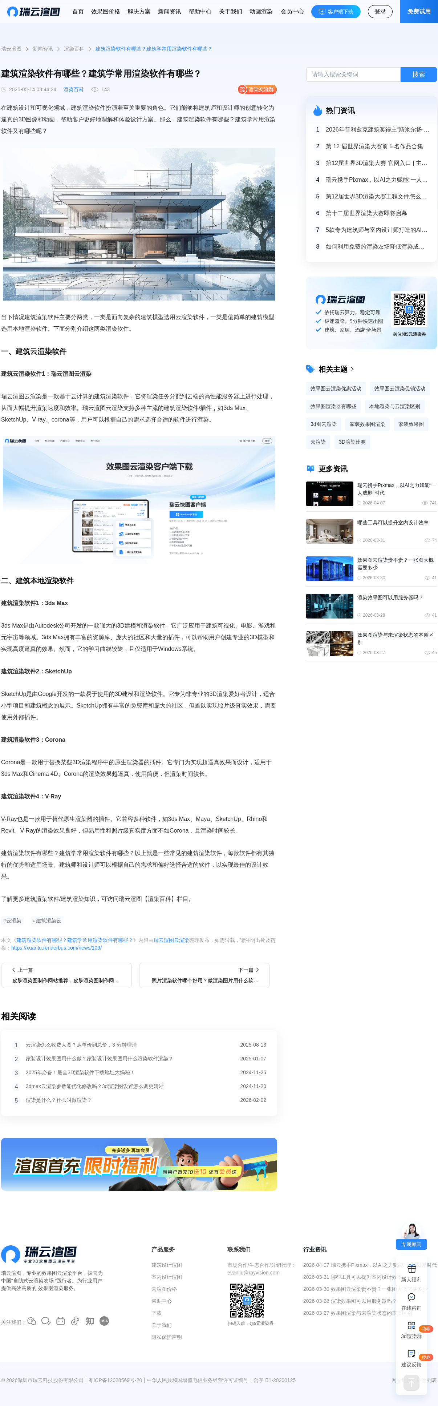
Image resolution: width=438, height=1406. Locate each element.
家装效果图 (411, 424)
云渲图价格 (164, 1289)
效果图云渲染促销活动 (399, 388)
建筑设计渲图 (166, 1265)
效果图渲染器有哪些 (333, 406)
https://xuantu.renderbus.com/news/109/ (56, 948)
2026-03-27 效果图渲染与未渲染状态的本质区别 (357, 1313)
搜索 (418, 74)
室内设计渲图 (166, 1277)
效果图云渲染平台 (62, 1273)
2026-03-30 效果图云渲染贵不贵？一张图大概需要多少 (365, 1289)
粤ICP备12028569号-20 (115, 1380)
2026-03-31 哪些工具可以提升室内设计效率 (352, 1277)
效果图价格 (105, 11)
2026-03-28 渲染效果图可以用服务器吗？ (350, 1301)
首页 (78, 11)
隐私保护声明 (166, 1337)
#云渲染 (12, 920)
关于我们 (230, 11)
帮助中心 (200, 11)
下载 (156, 1313)
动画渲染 (261, 11)
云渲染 (318, 442)
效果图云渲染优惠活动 (336, 388)
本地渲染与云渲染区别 (394, 406)
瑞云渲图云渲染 (171, 940)
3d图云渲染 (324, 424)
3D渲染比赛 (352, 442)
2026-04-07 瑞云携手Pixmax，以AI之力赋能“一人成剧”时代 (370, 1265)
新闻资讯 (169, 11)
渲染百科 (74, 49)
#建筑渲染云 (47, 920)
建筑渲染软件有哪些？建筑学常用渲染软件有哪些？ (74, 940)
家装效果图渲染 (367, 424)
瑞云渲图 (11, 49)
